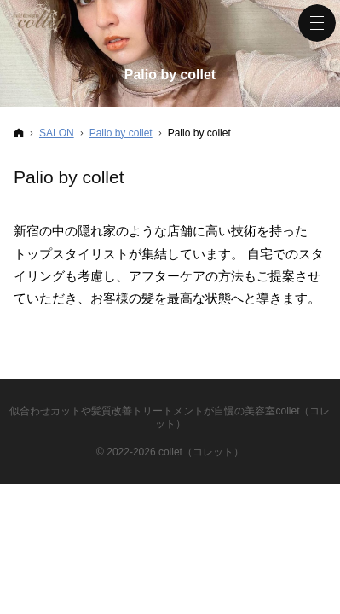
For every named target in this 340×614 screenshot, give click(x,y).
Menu (317, 23)
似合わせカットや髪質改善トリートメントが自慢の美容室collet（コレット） (169, 417)
